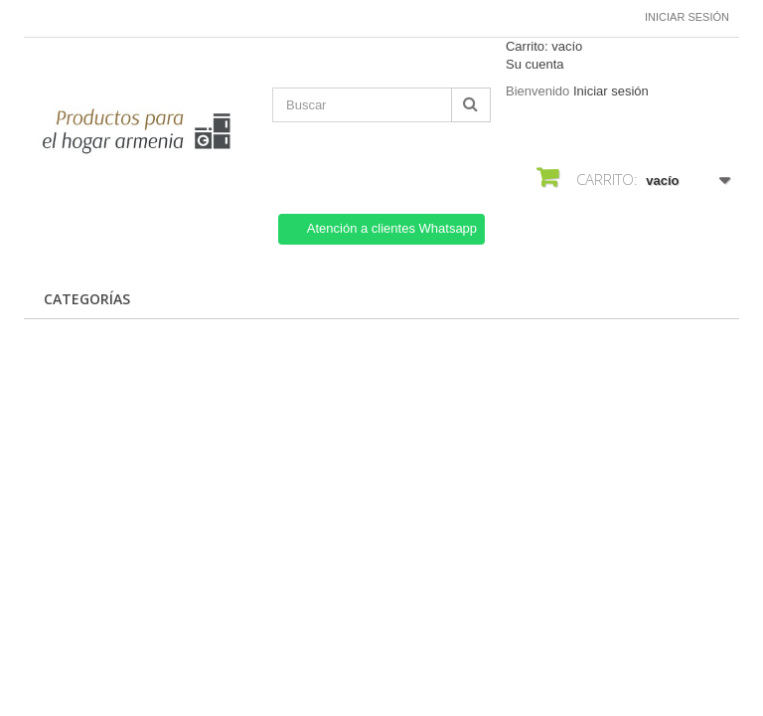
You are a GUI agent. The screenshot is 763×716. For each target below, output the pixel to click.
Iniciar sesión (687, 17)
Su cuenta (535, 64)
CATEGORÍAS (87, 298)
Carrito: (544, 46)
